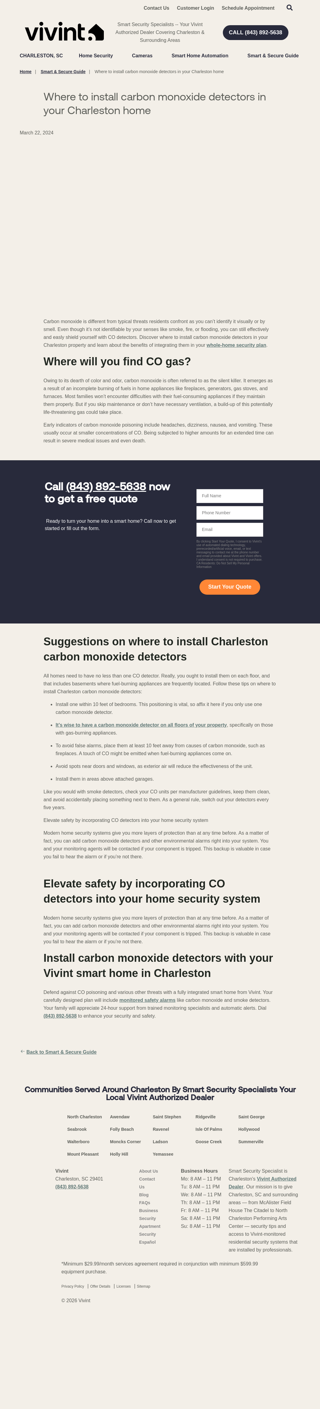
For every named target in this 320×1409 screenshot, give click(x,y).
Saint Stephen (167, 1221)
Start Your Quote (229, 587)
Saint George (251, 1221)
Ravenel (161, 1233)
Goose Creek (209, 1246)
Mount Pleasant (83, 1258)
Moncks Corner (125, 1246)
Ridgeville (206, 1221)
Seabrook (77, 1233)
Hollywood (249, 1233)
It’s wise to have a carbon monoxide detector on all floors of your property (141, 725)
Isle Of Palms (209, 1233)
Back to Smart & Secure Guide (58, 1052)
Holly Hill (119, 1258)
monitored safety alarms (147, 1000)
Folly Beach (122, 1233)
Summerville (251, 1246)
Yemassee (163, 1258)
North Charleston (84, 1221)
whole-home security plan (236, 345)
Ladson (160, 1246)
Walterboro (78, 1246)
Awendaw (119, 1221)
